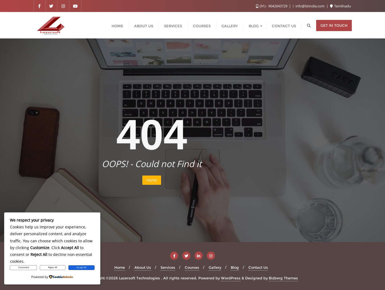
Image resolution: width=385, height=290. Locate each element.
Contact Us (258, 267)
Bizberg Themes (283, 278)
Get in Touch (334, 25)
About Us (142, 267)
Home (151, 180)
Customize (23, 267)
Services (168, 267)
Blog (235, 267)
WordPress (231, 278)
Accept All (81, 267)
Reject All (52, 267)
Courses (192, 267)
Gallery (215, 267)
